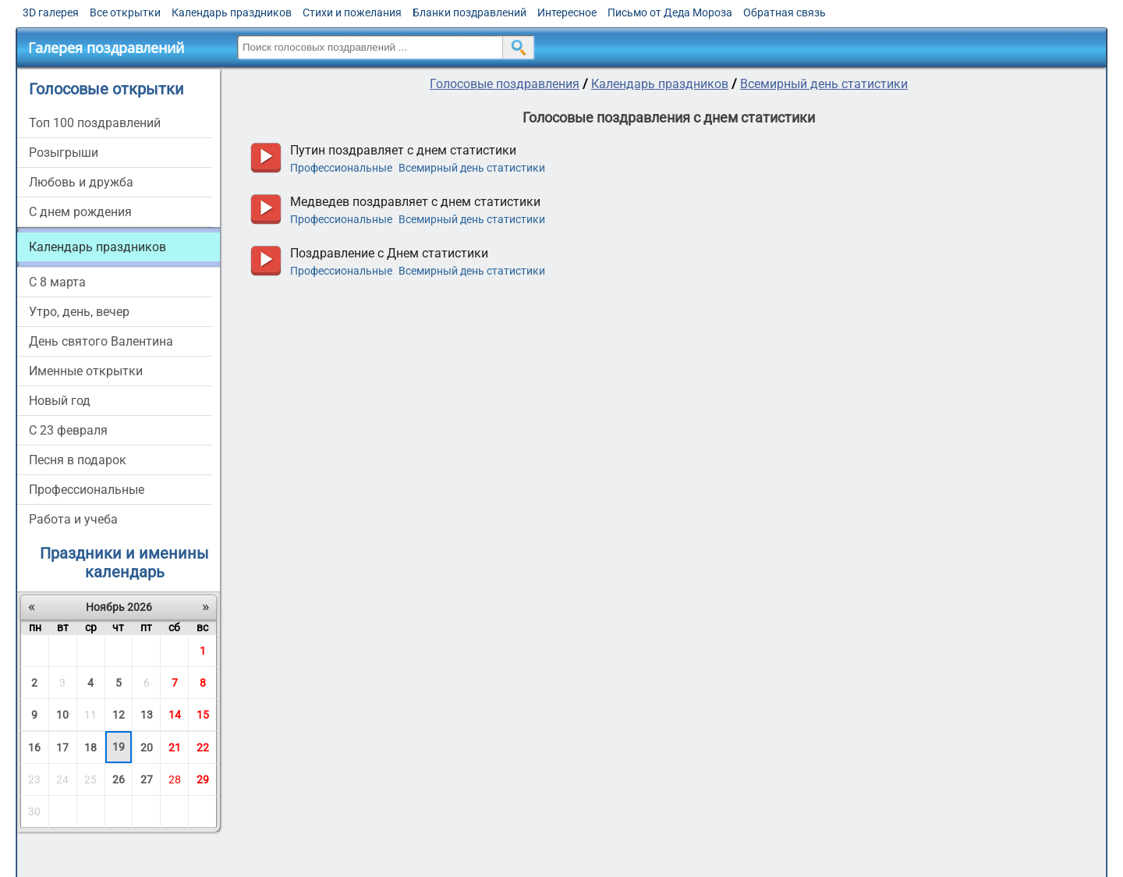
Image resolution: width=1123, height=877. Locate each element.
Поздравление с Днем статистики (389, 253)
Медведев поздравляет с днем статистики (415, 201)
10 (62, 714)
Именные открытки (86, 371)
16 (34, 747)
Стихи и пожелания (352, 12)
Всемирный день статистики (824, 83)
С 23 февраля (68, 430)
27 (146, 779)
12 (118, 714)
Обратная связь (784, 12)
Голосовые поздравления (504, 83)
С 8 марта (57, 282)
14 (174, 714)
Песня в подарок (77, 460)
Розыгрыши (63, 152)
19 (118, 746)
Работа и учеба (73, 519)
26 (118, 779)
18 (90, 747)
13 (146, 714)
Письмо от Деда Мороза (670, 12)
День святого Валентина (101, 341)
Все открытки (125, 12)
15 (203, 714)
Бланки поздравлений (469, 12)
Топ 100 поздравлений (95, 122)
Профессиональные (86, 489)
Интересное (567, 12)
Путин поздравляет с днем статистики (403, 150)
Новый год (59, 400)
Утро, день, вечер (79, 311)
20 (146, 747)
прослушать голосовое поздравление (265, 158)
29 (203, 779)
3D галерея (51, 12)
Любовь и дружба (81, 182)
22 (203, 747)
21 (174, 747)
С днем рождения (80, 211)
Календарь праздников (232, 12)
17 (62, 747)
